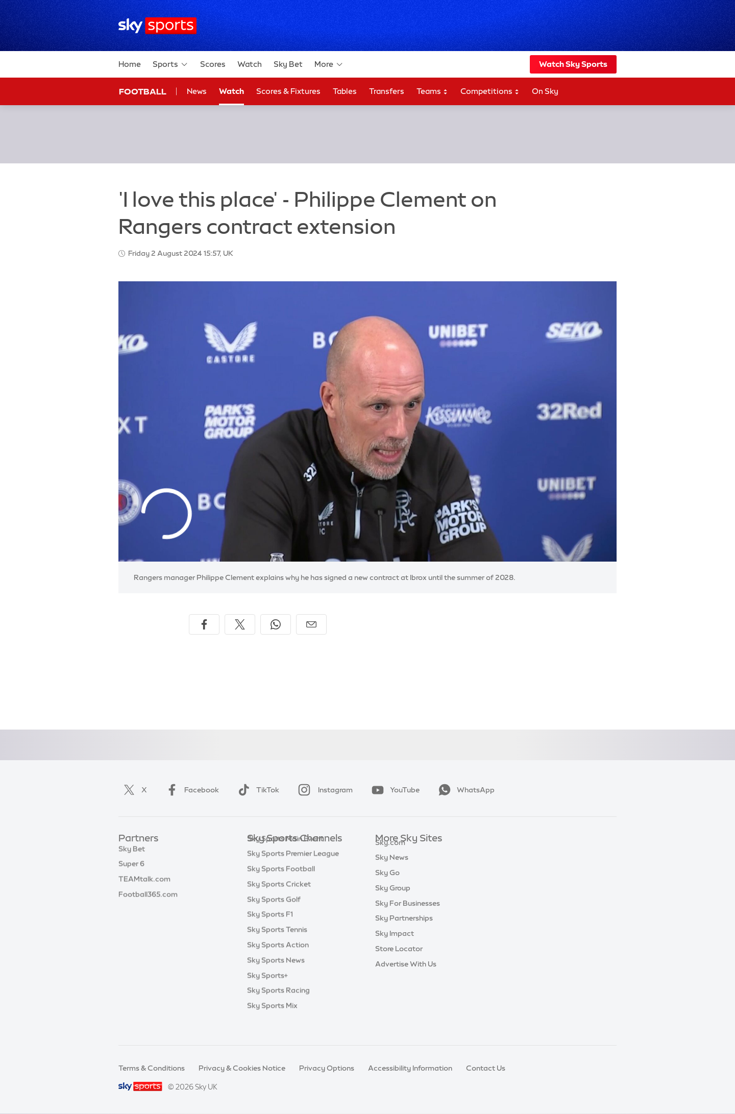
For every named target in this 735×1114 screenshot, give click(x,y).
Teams (432, 91)
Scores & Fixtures (288, 91)
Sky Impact (394, 945)
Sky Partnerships (404, 929)
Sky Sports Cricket (279, 899)
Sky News (391, 869)
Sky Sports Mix (272, 1021)
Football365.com (148, 899)
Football (142, 91)
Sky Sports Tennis (277, 945)
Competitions (490, 91)
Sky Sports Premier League (293, 869)
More (329, 64)
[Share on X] (240, 624)
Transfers (386, 91)
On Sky (545, 91)
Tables (345, 91)
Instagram (323, 789)
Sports (170, 64)
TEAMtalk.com (144, 884)
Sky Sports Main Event (285, 854)
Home (129, 64)
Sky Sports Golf (274, 914)
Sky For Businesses (407, 914)
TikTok (256, 789)
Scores (213, 64)
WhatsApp (464, 789)
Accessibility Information (410, 1068)
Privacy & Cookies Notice (242, 1068)
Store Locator (399, 960)
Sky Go (387, 884)
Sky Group (392, 899)
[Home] (157, 25)
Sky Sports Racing (278, 1005)
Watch (249, 64)
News (197, 91)
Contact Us (485, 1068)
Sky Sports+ (267, 991)
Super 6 (131, 869)
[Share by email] (311, 624)
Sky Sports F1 (270, 929)
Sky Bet (288, 64)
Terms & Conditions (151, 1068)
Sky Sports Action (278, 960)
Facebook (190, 789)
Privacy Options (326, 1068)
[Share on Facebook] (204, 624)
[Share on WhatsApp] (275, 624)
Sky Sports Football (281, 884)
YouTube (394, 789)
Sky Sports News (276, 975)
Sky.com (390, 854)
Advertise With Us (405, 975)
